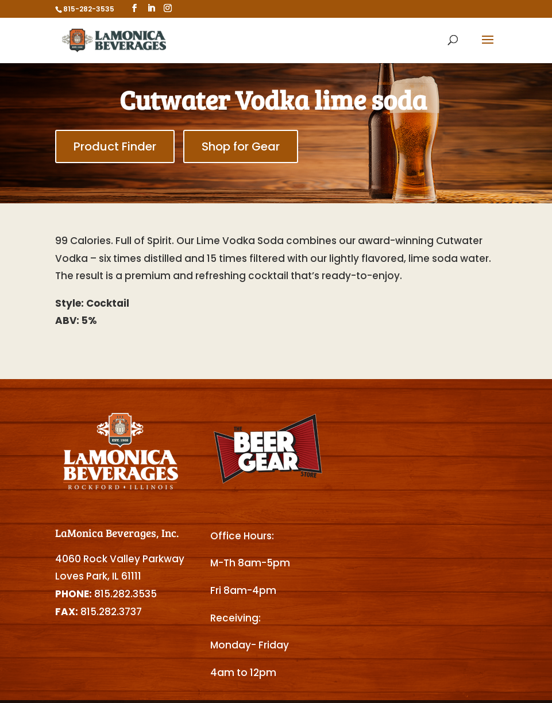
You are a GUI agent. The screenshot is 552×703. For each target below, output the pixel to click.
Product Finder (115, 146)
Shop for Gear (241, 146)
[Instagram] (168, 8)
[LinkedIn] (151, 8)
